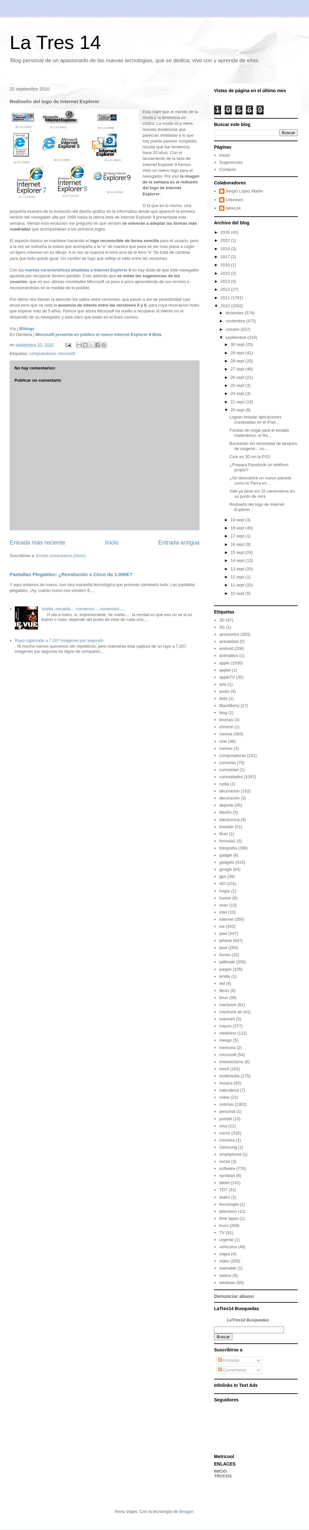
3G (222, 627)
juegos (225, 969)
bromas (226, 719)
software (227, 1168)
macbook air (230, 1011)
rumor (224, 1133)
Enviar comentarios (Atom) (61, 555)
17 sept (237, 536)
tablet (224, 1182)
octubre (233, 329)
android (226, 648)
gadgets (226, 862)
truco (224, 1225)
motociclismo (231, 1061)
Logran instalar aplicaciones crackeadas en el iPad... (255, 420)
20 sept (237, 409)
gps (222, 876)
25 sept (237, 385)
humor (225, 898)
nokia (224, 1097)
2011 (225, 297)
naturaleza (229, 1090)
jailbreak (227, 961)
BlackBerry (229, 705)
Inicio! (224, 155)
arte (222, 684)
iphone (225, 940)
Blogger (186, 1511)
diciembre (235, 312)
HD (222, 883)
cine (223, 741)
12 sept (237, 576)
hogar (224, 890)
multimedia (229, 1076)
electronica (229, 819)
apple (224, 663)
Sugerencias (230, 162)
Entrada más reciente (37, 542)
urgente (226, 1239)
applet (224, 670)
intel (223, 912)
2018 (225, 248)
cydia (224, 783)
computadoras (42, 353)
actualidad (228, 641)
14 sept (237, 560)
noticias (226, 1104)
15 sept (237, 552)
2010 (225, 305)
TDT (223, 1189)
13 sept (237, 568)
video (224, 1261)
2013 (225, 281)
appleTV (227, 677)
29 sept (237, 352)
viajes (224, 1253)
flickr (223, 833)
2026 (225, 232)
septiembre (237, 337)
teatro (224, 1197)
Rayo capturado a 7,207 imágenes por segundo (59, 640)
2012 (225, 289)
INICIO (220, 1471)
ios (222, 926)
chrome (226, 726)
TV (222, 1232)
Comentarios (232, 1370)
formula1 (227, 841)
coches (225, 748)
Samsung (228, 1147)
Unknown (234, 199)
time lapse (228, 1218)
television (228, 1211)
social (224, 1161)
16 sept (237, 544)
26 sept (237, 377)
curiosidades (231, 776)
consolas (227, 762)
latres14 (233, 208)
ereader (226, 826)
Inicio (111, 542)
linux (223, 997)
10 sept (237, 593)
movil (224, 1068)
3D (222, 620)
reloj (223, 1125)
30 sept (237, 344)
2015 (225, 273)
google (225, 869)
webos (225, 1275)
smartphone (230, 1154)
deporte (226, 805)
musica (225, 1083)
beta (223, 698)
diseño (225, 812)
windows (227, 1282)
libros (224, 990)
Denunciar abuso (234, 1296)
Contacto (227, 169)
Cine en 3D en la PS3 (249, 456)
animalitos (228, 655)
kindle (224, 976)
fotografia (228, 848)
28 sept (237, 360)
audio (224, 691)
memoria (227, 1047)
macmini (227, 1018)
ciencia (225, 733)
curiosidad (228, 769)
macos (225, 1026)
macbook (227, 1004)
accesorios (229, 634)
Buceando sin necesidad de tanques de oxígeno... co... (263, 446)
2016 (225, 264)
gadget (225, 855)
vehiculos (228, 1246)
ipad (223, 933)
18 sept (237, 527)
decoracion (229, 791)
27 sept (237, 369)
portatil (225, 1118)
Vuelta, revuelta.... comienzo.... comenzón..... (83, 608)
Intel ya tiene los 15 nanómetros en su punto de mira (262, 494)
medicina (227, 1033)
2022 (225, 240)
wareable (227, 1268)
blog (223, 712)
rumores (227, 1140)
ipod (223, 947)
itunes (224, 954)
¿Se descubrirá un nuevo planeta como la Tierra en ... (260, 480)
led (222, 983)
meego (225, 1040)
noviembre (236, 321)
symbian (227, 1175)
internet (226, 919)
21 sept (237, 401)
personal (227, 1111)
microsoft (66, 353)
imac (223, 905)
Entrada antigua (179, 542)
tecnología (229, 1204)
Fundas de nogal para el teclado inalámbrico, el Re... (259, 433)
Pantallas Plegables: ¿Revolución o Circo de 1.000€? (71, 574)
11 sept (237, 585)
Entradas (229, 1360)
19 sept (237, 519)
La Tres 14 (55, 42)
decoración (229, 798)
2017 (225, 256)
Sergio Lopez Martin (244, 191)
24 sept (237, 393)
